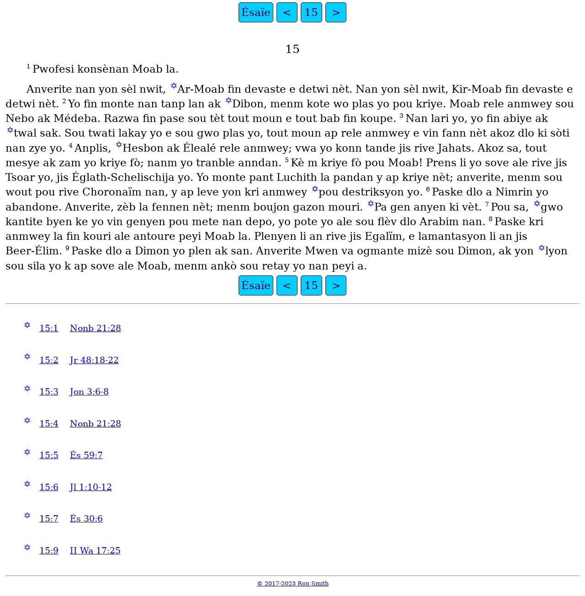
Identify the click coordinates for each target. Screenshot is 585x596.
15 (311, 12)
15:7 (48, 518)
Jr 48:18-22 (94, 360)
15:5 (48, 455)
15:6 (48, 487)
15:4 (48, 423)
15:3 (48, 391)
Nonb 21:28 (95, 328)
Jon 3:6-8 (89, 391)
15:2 (48, 360)
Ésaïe (256, 12)
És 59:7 (86, 455)
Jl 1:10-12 (91, 487)
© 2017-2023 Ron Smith (293, 583)
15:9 (48, 550)
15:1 (48, 328)
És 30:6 (86, 518)
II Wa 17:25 (95, 550)
